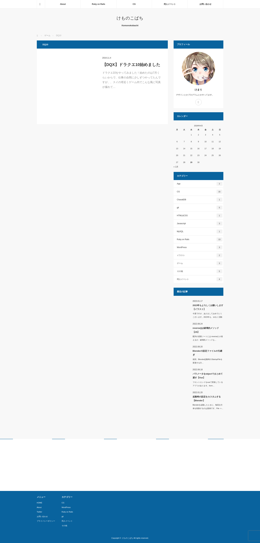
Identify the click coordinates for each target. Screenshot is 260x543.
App (199, 184)
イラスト (199, 255)
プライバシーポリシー (46, 521)
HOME (39, 503)
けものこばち (130, 18)
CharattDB (199, 200)
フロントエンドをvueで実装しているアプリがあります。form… (208, 384)
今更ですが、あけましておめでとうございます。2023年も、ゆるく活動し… (207, 317)
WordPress (199, 247)
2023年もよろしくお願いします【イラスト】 (208, 307)
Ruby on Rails (98, 4)
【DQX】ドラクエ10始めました (131, 64)
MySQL (199, 231)
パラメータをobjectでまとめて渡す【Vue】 (208, 376)
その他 (199, 271)
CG (134, 4)
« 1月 (176, 167)
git (199, 208)
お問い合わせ (205, 4)
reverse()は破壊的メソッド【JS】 (206, 330)
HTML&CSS (199, 216)
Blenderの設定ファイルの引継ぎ (207, 353)
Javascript (199, 223)
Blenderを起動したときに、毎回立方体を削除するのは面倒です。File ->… (208, 406)
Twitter (39, 512)
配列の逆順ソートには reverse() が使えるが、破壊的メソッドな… (208, 338)
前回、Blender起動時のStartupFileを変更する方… (207, 361)
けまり (198, 89)
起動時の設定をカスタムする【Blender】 (207, 398)
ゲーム (199, 263)
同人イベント (170, 4)
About (63, 4)
